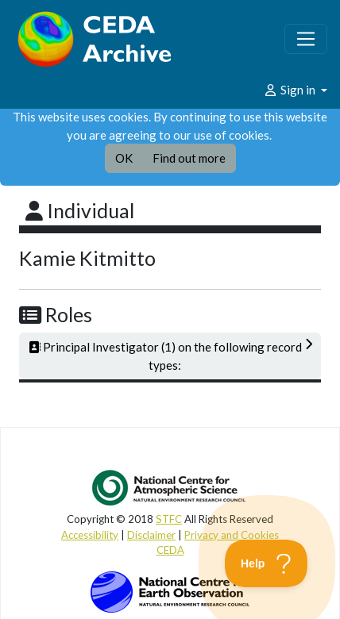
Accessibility (89, 535)
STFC (169, 519)
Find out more (189, 158)
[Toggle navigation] (305, 39)
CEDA (170, 550)
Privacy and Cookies (231, 535)
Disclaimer (151, 535)
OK (124, 158)
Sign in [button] (290, 90)
